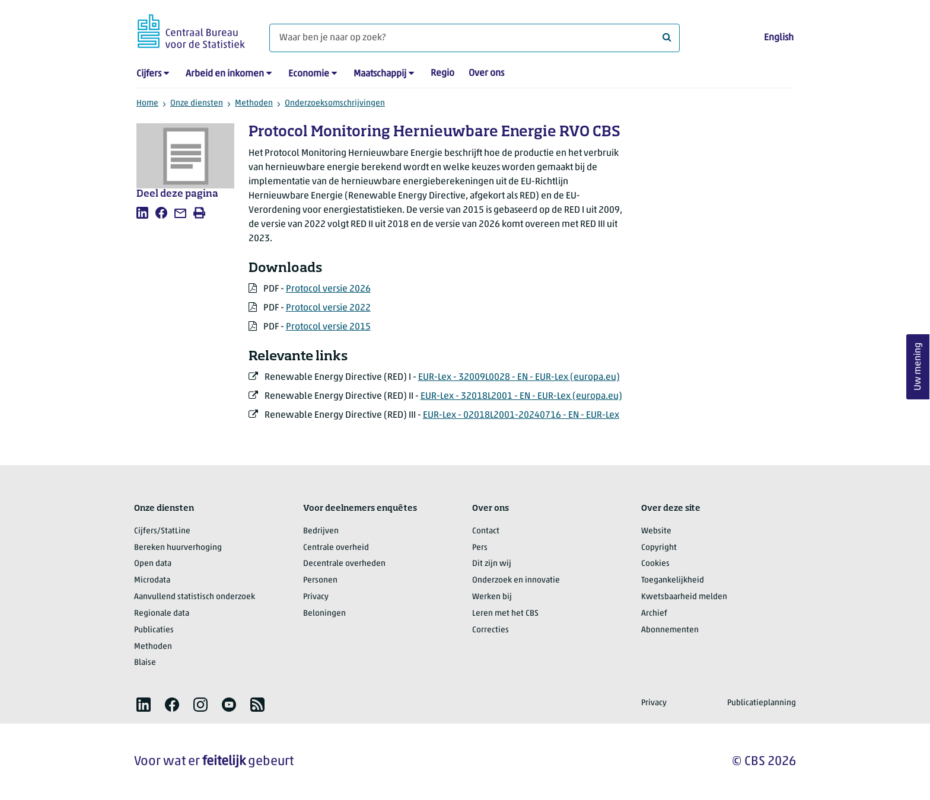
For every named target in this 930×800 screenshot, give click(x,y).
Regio (442, 73)
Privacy (316, 597)
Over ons (486, 73)
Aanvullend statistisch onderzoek (194, 597)
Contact (485, 531)
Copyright (659, 548)
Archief (654, 613)
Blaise (145, 663)
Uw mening (918, 367)
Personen (320, 580)
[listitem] (142, 213)
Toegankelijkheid (672, 580)
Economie (308, 74)
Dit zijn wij (491, 564)
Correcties (490, 630)
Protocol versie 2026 (328, 289)
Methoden (254, 103)
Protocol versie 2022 (328, 308)
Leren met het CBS (505, 613)
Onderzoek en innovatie (516, 580)
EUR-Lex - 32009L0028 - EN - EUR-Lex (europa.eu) (519, 377)
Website (656, 531)
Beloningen (324, 613)
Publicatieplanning (761, 703)
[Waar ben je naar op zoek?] (474, 38)
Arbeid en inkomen (225, 74)
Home (147, 103)
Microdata (152, 580)
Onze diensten (196, 103)
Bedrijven (321, 531)
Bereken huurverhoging (178, 548)
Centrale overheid (336, 548)
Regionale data (161, 613)
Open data (152, 564)
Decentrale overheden (344, 564)
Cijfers (148, 74)
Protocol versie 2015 (328, 327)
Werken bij (492, 597)
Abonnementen (670, 630)
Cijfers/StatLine (162, 531)
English (779, 38)
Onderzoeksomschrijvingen (335, 103)
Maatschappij (379, 74)
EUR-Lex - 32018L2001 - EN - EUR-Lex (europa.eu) (521, 396)
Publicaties (154, 630)
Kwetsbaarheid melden (684, 597)
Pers (480, 548)
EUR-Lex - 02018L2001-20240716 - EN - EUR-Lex (521, 415)
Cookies (655, 564)
